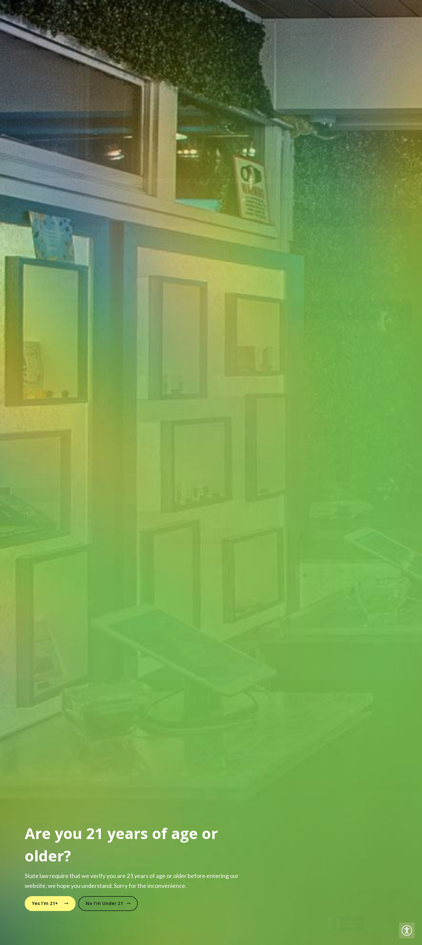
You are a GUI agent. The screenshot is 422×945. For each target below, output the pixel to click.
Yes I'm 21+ (50, 903)
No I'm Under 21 (108, 903)
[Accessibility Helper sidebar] (407, 930)
